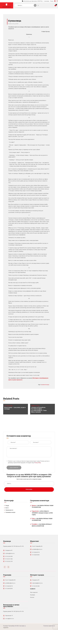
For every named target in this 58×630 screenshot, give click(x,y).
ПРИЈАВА (29, 489)
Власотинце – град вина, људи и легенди (15, 408)
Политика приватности (49, 625)
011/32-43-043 (8, 556)
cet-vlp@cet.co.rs (9, 618)
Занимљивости (9, 510)
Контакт (32, 597)
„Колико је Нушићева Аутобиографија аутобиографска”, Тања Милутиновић (39, 410)
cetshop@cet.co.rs (9, 553)
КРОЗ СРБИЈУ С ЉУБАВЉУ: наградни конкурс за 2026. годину (42, 513)
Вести (7, 507)
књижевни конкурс (45, 384)
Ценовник (46, 1)
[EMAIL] (29, 483)
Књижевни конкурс (8, 405)
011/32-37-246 (8, 559)
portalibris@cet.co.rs (37, 549)
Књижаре (32, 595)
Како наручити (33, 592)
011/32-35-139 (8, 561)
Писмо (51, 1)
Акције (7, 505)
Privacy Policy (37, 462)
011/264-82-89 (35, 554)
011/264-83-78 (35, 552)
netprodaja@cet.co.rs (37, 583)
